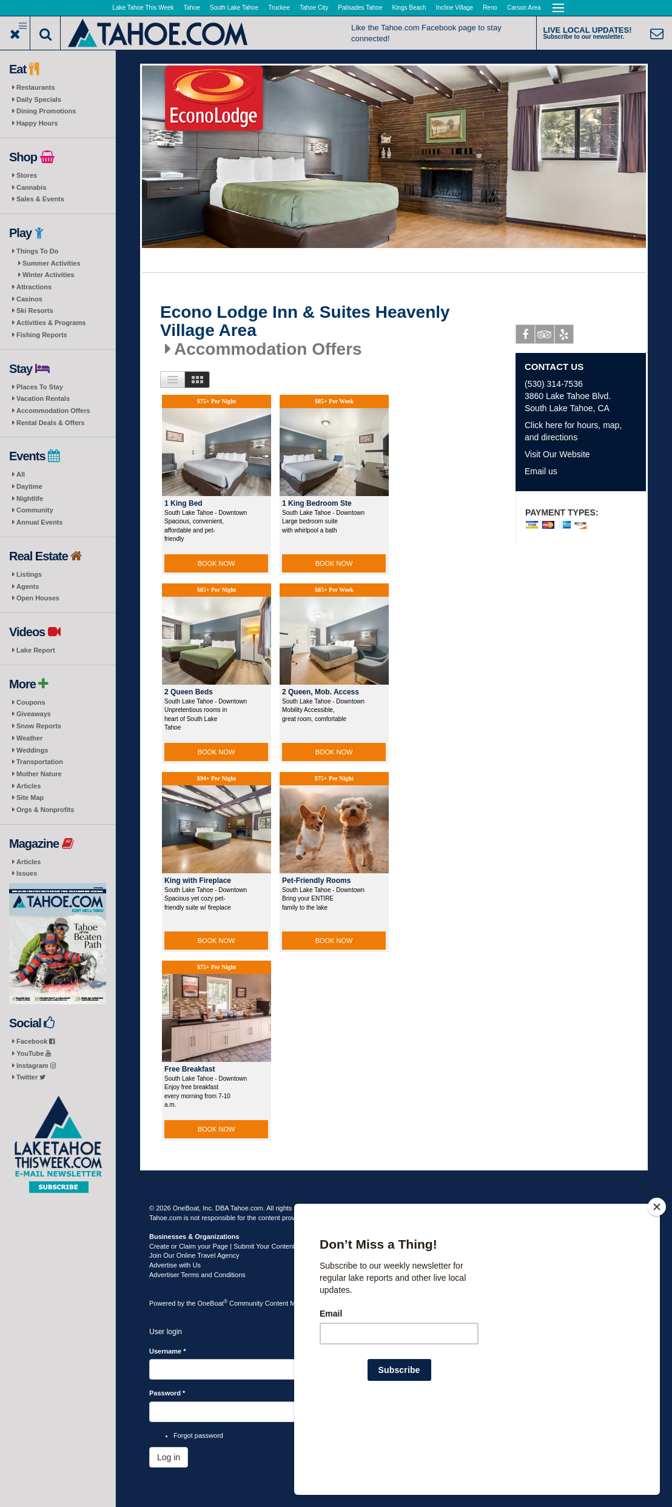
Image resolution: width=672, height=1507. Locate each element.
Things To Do (37, 251)
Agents (27, 586)
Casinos (29, 299)
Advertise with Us (175, 1265)
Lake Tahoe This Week (142, 7)
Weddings (32, 750)
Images (197, 379)
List (172, 379)
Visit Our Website (557, 454)
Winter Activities (48, 274)
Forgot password (198, 1435)
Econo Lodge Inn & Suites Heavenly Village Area (305, 321)
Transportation (39, 761)
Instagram (36, 1065)
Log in (168, 1457)
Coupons (30, 702)
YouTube (33, 1053)
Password (167, 1393)
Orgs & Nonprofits (45, 809)
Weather (29, 738)
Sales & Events (40, 199)
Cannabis (31, 187)
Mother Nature (39, 773)
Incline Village (455, 7)
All (20, 474)
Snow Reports (38, 726)
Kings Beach (409, 7)
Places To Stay (39, 387)
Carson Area (524, 7)
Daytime (29, 486)
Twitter (30, 1077)
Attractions (34, 286)
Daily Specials (38, 99)
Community (34, 510)
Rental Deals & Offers (50, 422)
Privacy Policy (392, 1208)
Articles (28, 786)
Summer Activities (51, 263)
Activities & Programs (51, 322)
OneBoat (213, 1303)
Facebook (35, 1041)
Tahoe (192, 7)
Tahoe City (314, 7)
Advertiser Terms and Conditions (197, 1274)
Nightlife (29, 498)
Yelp (564, 336)
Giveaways (33, 713)
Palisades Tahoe (360, 7)
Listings (29, 574)
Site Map (30, 797)
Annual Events (39, 522)
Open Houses (37, 598)
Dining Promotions (46, 111)
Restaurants (35, 87)
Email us (541, 471)
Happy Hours (37, 123)
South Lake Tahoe (234, 7)
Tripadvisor (545, 336)
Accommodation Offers (53, 410)
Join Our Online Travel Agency (194, 1255)
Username (167, 1351)
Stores (26, 175)
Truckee (279, 7)
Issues (26, 873)
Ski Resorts (34, 310)
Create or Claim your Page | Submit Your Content (222, 1246)
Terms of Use (346, 1208)
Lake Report (35, 650)
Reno (490, 7)
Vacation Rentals (43, 398)
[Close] (657, 1285)
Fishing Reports (41, 334)
